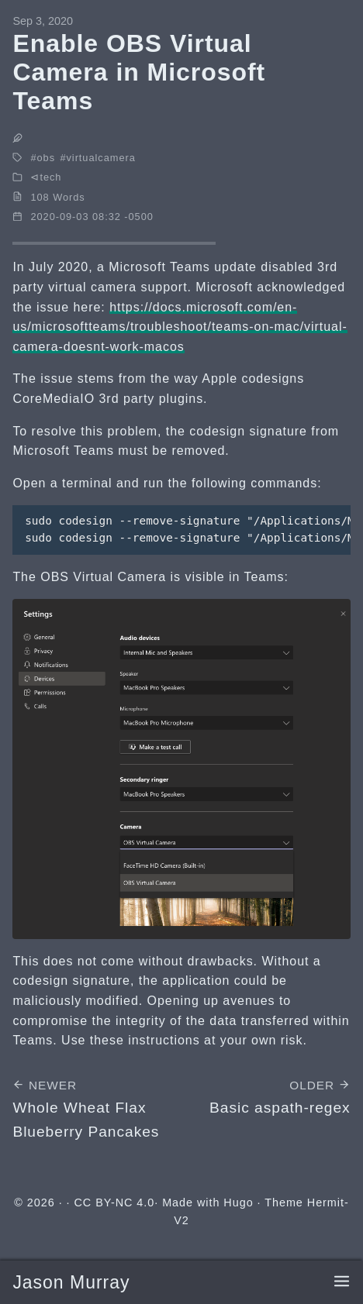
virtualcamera (100, 157)
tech (50, 177)
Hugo (238, 1202)
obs (45, 157)
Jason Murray (71, 1282)
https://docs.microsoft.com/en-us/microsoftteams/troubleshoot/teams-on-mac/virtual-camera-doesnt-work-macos (179, 327)
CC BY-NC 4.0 (114, 1202)
